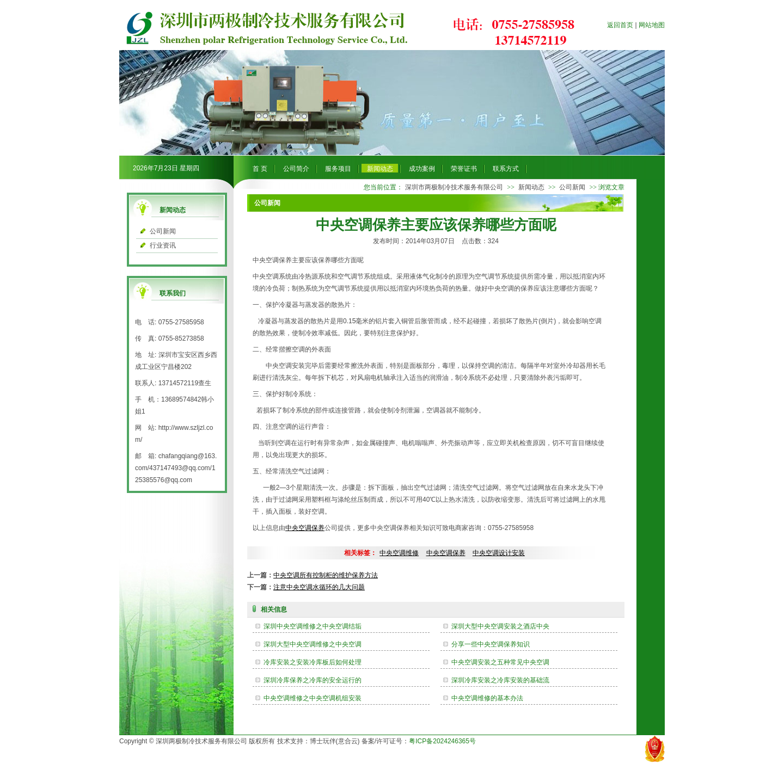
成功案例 (422, 168)
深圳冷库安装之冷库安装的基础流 (500, 680)
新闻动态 (380, 168)
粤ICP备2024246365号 (442, 741)
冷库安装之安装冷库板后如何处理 (313, 662)
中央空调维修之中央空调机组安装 (313, 698)
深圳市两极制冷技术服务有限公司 (454, 187)
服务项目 (338, 168)
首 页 (260, 168)
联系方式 (506, 168)
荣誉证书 (464, 168)
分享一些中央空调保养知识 (490, 644)
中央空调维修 (399, 553)
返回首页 (620, 25)
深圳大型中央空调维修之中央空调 (313, 644)
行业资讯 (163, 245)
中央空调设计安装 (499, 553)
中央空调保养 (304, 528)
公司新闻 (163, 231)
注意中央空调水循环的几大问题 (319, 587)
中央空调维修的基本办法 (487, 698)
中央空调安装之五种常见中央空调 (500, 662)
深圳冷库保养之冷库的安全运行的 (313, 680)
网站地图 (652, 25)
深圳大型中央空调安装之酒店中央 (500, 626)
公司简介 (296, 168)
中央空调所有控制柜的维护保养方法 (325, 575)
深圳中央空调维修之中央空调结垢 (313, 626)
